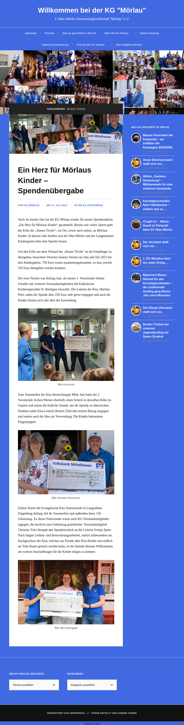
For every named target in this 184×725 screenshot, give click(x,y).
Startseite (31, 33)
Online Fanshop (149, 33)
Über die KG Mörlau (116, 33)
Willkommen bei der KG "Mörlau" (92, 10)
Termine (49, 33)
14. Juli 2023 (59, 205)
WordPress (77, 713)
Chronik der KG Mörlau (90, 44)
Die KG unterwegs (90, 205)
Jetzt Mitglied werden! (129, 44)
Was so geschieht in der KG (79, 33)
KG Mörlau (32, 205)
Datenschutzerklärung (55, 44)
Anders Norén (127, 713)
